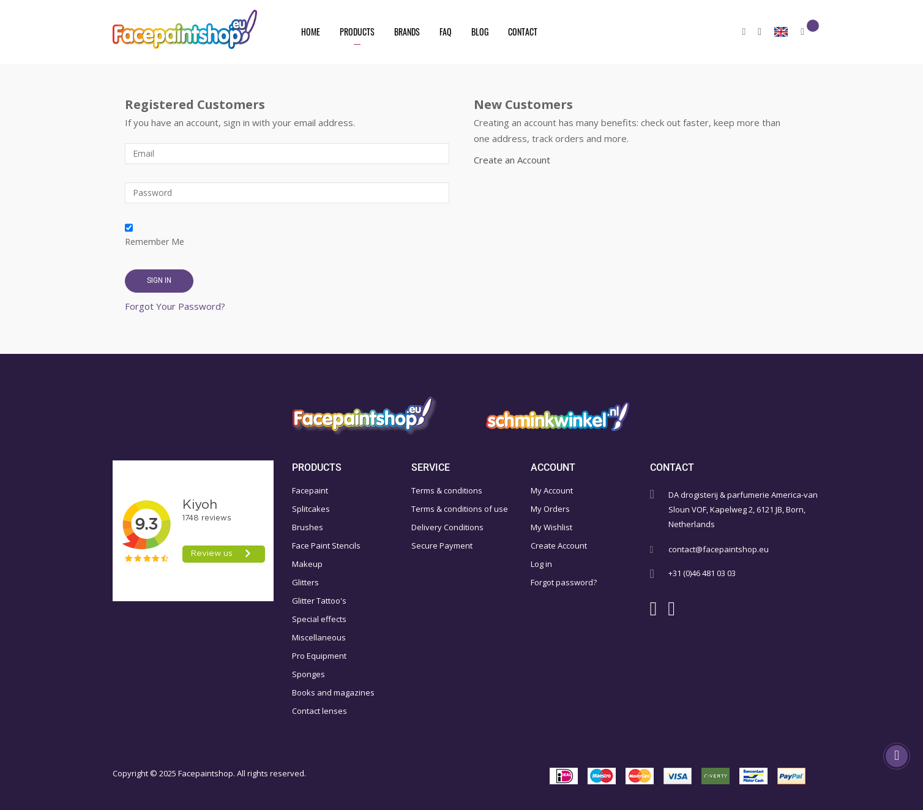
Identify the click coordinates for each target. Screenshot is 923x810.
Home (310, 31)
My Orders (550, 508)
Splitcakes (311, 508)
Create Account (559, 545)
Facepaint (310, 490)
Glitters (305, 582)
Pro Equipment (319, 655)
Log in (541, 563)
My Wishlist (551, 527)
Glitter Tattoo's (319, 600)
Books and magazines (333, 692)
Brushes (307, 527)
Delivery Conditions (447, 527)
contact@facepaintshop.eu (718, 549)
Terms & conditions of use (459, 508)
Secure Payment (442, 545)
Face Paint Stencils (326, 545)
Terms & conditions (446, 490)
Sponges (308, 674)
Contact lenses (319, 710)
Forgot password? (564, 582)
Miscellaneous (319, 637)
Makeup (307, 563)
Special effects (319, 618)
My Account (552, 490)
